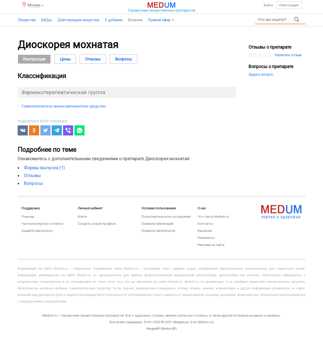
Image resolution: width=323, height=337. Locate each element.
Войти (268, 5)
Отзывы (93, 59)
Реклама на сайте (211, 245)
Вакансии (205, 231)
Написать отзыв (288, 55)
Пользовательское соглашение (166, 216)
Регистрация (289, 5)
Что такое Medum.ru (213, 216)
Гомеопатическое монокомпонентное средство (63, 106)
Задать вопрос (261, 74)
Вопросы (123, 59)
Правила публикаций (157, 224)
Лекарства (27, 20)
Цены (65, 59)
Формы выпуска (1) (44, 167)
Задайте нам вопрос (37, 231)
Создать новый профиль (97, 224)
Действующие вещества (78, 20)
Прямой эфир (159, 20)
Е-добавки (113, 20)
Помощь (27, 216)
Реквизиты (206, 238)
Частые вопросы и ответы (42, 224)
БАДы (46, 20)
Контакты (205, 224)
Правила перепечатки (158, 231)
